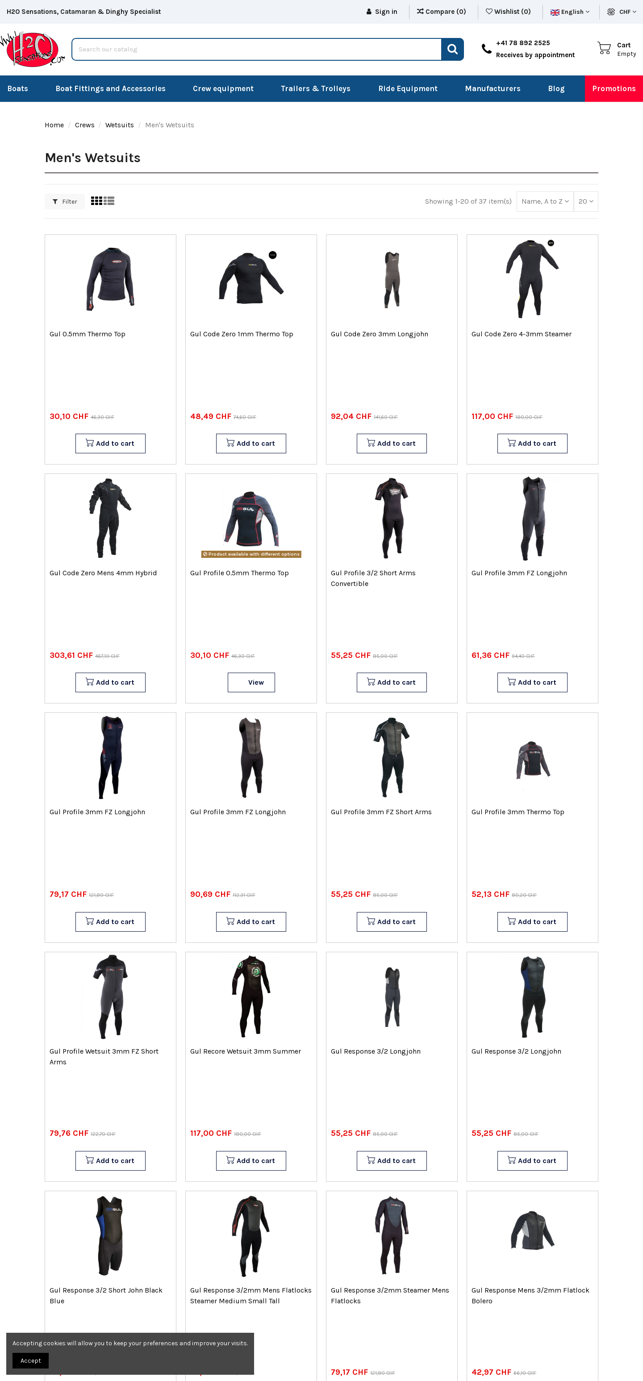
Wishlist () (509, 12)
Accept (31, 1360)
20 (586, 201)
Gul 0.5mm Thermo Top (87, 334)
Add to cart (109, 443)
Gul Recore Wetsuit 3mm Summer (245, 1051)
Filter (65, 201)
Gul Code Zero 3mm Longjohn (379, 334)
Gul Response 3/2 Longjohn (376, 1051)
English (570, 12)
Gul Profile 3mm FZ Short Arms (381, 812)
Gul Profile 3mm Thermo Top (518, 812)
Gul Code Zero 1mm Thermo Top (241, 334)
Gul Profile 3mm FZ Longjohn (519, 573)
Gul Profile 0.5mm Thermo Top (239, 573)
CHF (627, 12)
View (256, 682)
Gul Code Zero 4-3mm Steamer (522, 334)
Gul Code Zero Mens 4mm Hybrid (103, 573)
